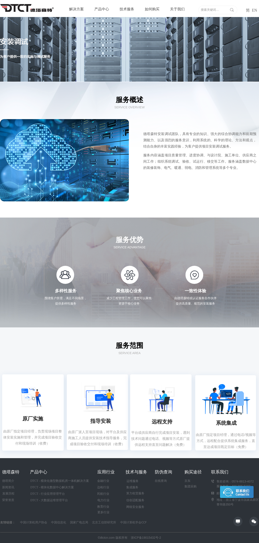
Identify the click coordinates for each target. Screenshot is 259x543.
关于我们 (177, 9)
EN (254, 10)
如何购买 (152, 9)
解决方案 (76, 9)
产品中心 (101, 9)
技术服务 (127, 9)
